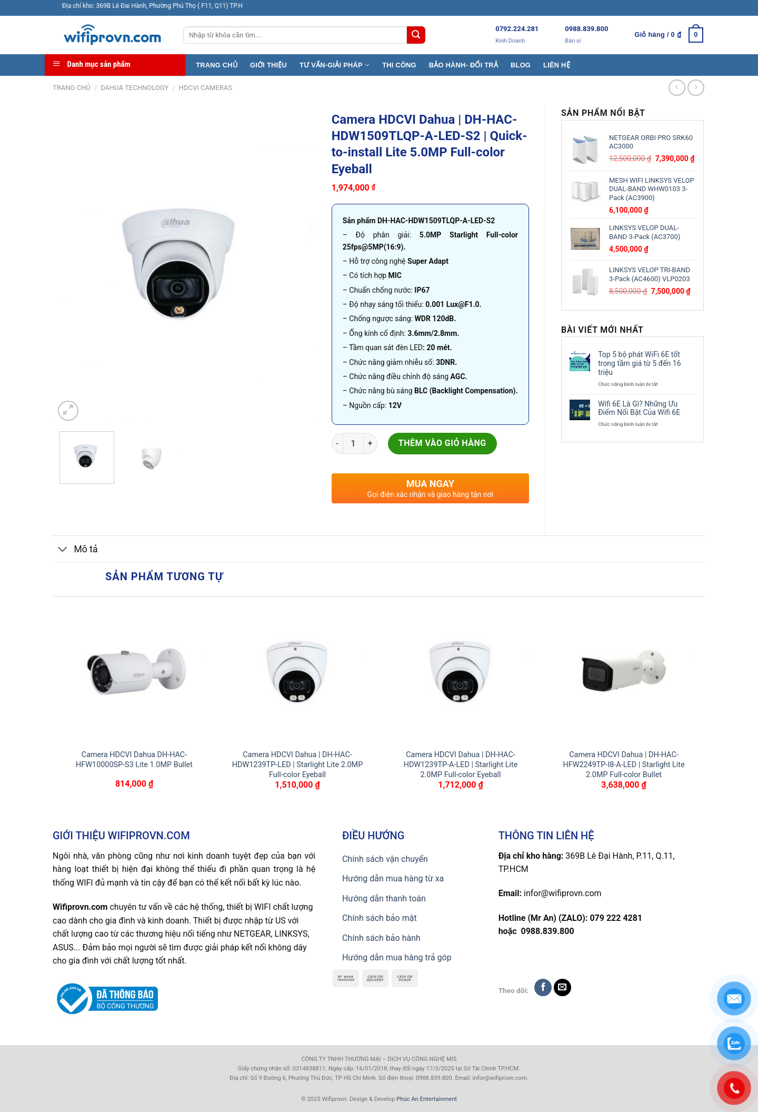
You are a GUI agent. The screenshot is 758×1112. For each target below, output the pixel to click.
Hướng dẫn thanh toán (384, 898)
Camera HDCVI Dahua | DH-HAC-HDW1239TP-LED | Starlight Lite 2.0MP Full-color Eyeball (297, 764)
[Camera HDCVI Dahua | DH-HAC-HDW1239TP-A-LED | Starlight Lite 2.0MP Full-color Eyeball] (461, 673)
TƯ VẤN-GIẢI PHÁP (335, 65)
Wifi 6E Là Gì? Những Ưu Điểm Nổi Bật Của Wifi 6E (639, 408)
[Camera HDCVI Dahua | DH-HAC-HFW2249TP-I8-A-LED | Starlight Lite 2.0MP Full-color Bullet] (624, 673)
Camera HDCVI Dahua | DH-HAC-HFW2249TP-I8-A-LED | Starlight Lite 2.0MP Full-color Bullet (623, 764)
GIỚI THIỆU (268, 65)
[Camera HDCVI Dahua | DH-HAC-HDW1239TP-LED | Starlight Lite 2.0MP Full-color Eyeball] (297, 673)
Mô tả (75, 550)
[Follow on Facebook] (543, 987)
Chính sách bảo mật (379, 918)
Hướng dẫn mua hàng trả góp (397, 957)
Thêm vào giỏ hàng (442, 443)
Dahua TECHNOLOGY (134, 88)
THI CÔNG (399, 65)
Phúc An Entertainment (426, 1099)
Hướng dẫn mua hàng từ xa (393, 878)
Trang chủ (72, 88)
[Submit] (416, 35)
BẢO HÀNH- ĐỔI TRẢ (463, 65)
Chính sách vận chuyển (385, 859)
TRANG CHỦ (216, 65)
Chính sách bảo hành (381, 938)
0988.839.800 (586, 29)
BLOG (521, 65)
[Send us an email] (562, 987)
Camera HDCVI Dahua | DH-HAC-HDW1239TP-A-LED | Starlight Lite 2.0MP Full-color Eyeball (461, 764)
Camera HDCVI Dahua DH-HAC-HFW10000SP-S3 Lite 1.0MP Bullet (134, 759)
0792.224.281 (516, 29)
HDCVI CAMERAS (205, 88)
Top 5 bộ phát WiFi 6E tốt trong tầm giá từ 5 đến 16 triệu (639, 363)
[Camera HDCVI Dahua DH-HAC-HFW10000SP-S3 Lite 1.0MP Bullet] (134, 673)
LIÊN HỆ (556, 65)
